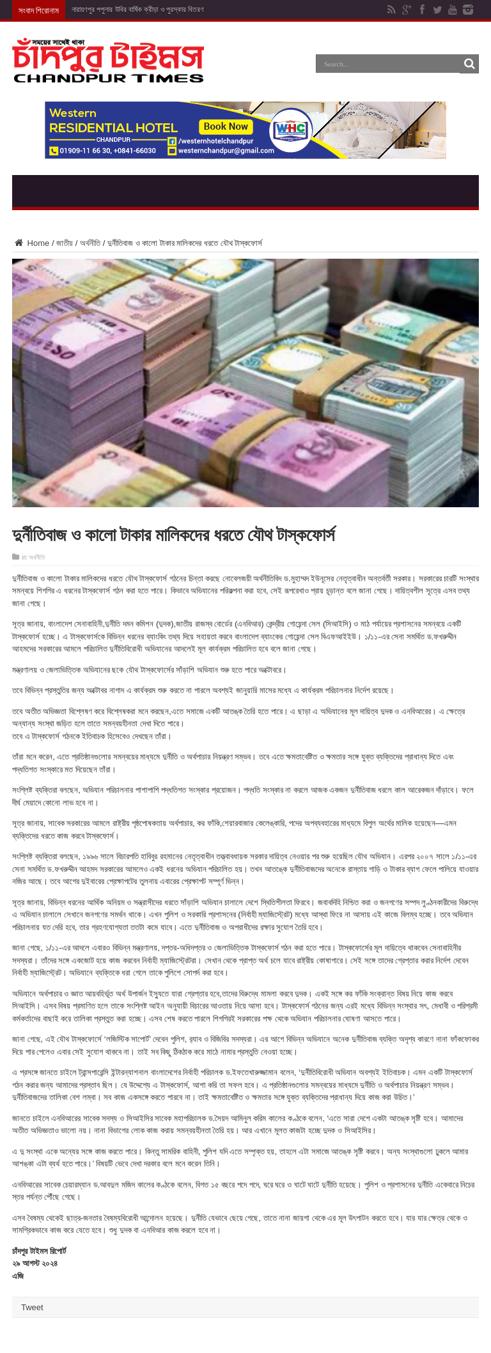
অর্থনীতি (90, 243)
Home (30, 243)
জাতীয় (64, 243)
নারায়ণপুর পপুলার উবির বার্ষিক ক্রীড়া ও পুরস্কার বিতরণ (138, 9)
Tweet (32, 1307)
